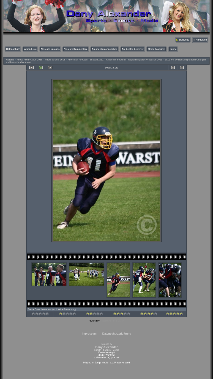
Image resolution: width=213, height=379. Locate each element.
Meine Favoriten (156, 49)
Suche (173, 49)
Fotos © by (106, 347)
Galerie (10, 59)
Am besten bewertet (133, 49)
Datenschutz (13, 49)
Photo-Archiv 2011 (55, 59)
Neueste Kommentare (75, 49)
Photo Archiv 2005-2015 (29, 59)
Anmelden (201, 39)
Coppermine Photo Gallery (112, 321)
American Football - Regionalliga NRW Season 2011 (134, 59)
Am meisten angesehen (104, 49)
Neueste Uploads (50, 49)
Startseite (184, 39)
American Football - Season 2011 (86, 59)
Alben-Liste (30, 49)
